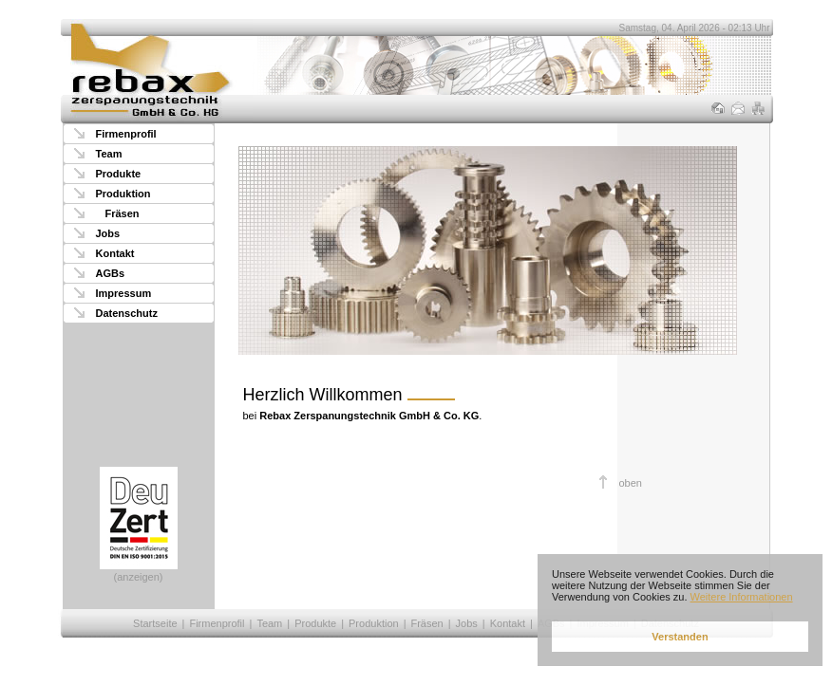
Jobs (108, 233)
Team (109, 153)
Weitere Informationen (741, 596)
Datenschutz (127, 313)
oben (630, 483)
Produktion (123, 193)
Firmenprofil (126, 133)
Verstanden (680, 636)
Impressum (124, 293)
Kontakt (115, 253)
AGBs (110, 273)
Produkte (119, 173)
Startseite (155, 623)
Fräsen (122, 213)
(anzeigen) (139, 525)
